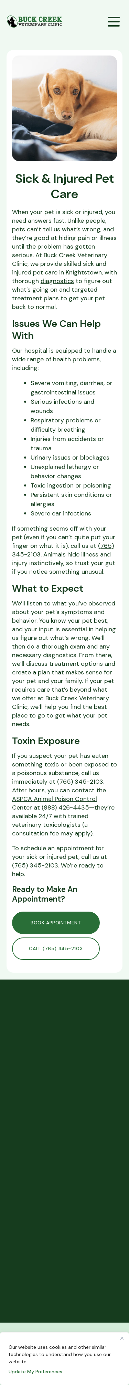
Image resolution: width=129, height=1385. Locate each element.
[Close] (122, 1338)
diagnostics (57, 281)
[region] (64, 1358)
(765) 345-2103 (35, 865)
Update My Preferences (35, 1371)
